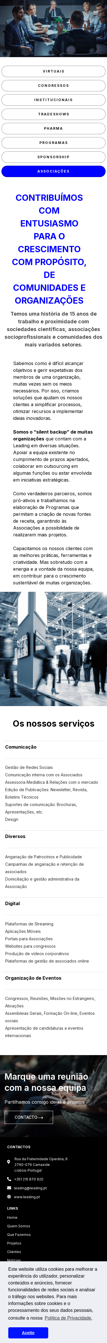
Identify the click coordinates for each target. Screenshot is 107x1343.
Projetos (14, 1243)
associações (53, 171)
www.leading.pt (23, 1197)
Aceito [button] (28, 1332)
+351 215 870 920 (25, 1179)
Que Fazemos (19, 1234)
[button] (95, 13)
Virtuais (53, 71)
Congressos (53, 85)
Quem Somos (18, 1226)
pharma (53, 128)
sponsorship (53, 157)
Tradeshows (53, 114)
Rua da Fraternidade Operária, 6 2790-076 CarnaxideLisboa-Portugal (41, 1164)
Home (12, 1217)
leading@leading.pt (27, 1188)
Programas (53, 143)
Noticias (14, 1260)
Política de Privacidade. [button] (68, 1318)
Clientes (14, 1252)
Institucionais (53, 100)
